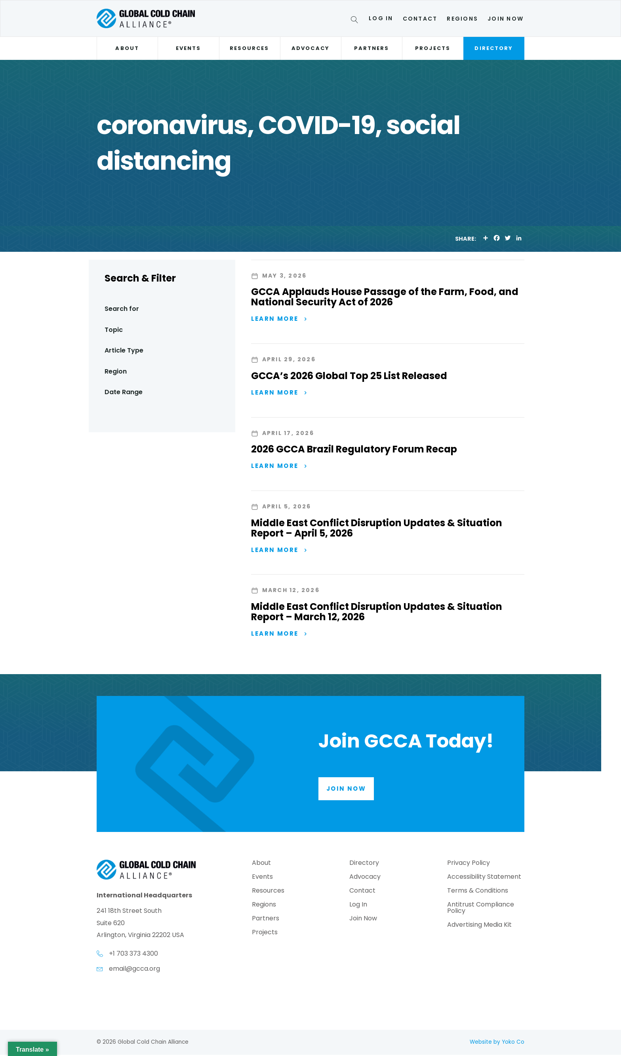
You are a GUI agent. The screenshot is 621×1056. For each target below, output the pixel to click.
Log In (381, 18)
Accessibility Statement (484, 878)
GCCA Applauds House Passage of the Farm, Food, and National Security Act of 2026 (384, 297)
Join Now (506, 19)
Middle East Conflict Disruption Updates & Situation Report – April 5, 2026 (376, 528)
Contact (420, 19)
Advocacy (310, 48)
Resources (249, 48)
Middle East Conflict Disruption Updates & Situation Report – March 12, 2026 (376, 613)
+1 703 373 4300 (133, 955)
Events (188, 48)
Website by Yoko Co (497, 1043)
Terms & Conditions (477, 892)
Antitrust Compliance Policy (480, 909)
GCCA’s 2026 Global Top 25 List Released (349, 375)
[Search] (356, 21)
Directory (493, 48)
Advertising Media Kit (479, 926)
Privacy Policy (468, 864)
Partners (371, 48)
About (127, 48)
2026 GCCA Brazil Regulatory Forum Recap (354, 449)
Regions (462, 19)
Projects (432, 48)
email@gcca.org (134, 969)
